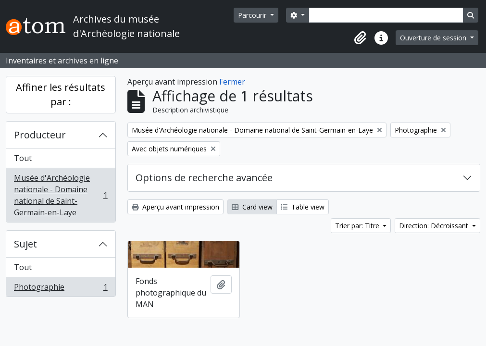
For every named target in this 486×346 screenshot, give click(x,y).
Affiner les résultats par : (60, 94)
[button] (360, 38)
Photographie (60, 289)
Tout (23, 158)
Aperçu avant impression (175, 206)
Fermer (232, 81)
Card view (252, 206)
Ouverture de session (434, 37)
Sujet (25, 243)
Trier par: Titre (358, 225)
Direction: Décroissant (434, 225)
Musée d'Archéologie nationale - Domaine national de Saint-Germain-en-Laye (60, 195)
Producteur (40, 134)
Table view (302, 206)
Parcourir (253, 15)
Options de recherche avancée (204, 177)
